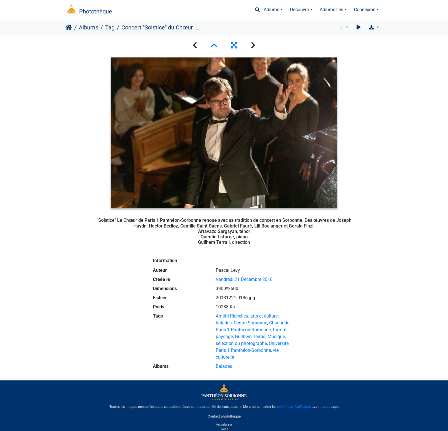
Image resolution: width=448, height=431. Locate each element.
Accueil (68, 27)
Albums (271, 9)
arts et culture (264, 316)
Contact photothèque (224, 416)
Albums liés (331, 9)
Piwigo (224, 428)
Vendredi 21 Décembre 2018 (244, 279)
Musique (276, 336)
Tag (110, 27)
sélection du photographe (241, 343)
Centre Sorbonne (250, 323)
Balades (224, 366)
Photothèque (95, 11)
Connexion (364, 9)
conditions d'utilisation (294, 407)
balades (224, 323)
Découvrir (299, 9)
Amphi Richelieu (232, 316)
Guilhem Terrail (250, 336)
